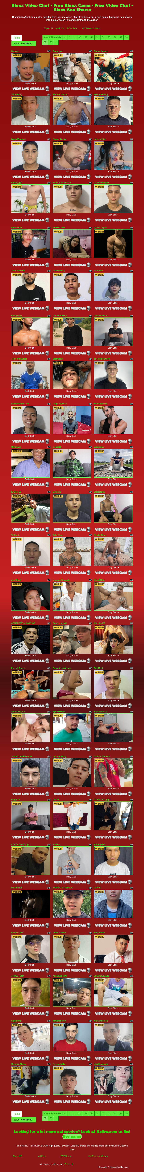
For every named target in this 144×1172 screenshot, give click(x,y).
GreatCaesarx (59, 933)
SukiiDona (16, 1021)
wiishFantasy (100, 711)
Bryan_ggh (58, 51)
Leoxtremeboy (59, 756)
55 (121, 37)
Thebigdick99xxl (102, 359)
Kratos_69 (16, 492)
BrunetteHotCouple (62, 668)
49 (86, 37)
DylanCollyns (100, 227)
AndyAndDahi (18, 271)
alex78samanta (101, 1064)
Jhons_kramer (101, 51)
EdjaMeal (98, 668)
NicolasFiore (100, 535)
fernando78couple (61, 580)
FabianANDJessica (62, 182)
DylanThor (58, 535)
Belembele (58, 359)
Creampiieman (60, 139)
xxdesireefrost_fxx (20, 404)
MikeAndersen (101, 1021)
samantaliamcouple (20, 844)
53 (109, 37)
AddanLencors (60, 976)
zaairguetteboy (101, 94)
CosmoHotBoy (60, 315)
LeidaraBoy (99, 492)
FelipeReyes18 (60, 404)
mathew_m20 (17, 933)
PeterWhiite (16, 227)
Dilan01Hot (99, 580)
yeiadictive (99, 447)
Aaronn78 (98, 271)
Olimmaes (16, 447)
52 (103, 37)
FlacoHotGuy (59, 271)
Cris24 (56, 799)
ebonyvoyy (16, 315)
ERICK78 (57, 492)
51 (97, 37)
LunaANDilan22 (101, 976)
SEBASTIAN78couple (21, 756)
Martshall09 (99, 623)
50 (92, 37)
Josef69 (56, 844)
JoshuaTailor (17, 976)
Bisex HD (48, 28)
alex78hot (16, 580)
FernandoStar (59, 1064)
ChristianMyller (18, 1064)
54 (115, 37)
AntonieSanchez (60, 94)
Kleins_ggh (16, 182)
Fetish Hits (69, 1164)
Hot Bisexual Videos (90, 28)
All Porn (60, 28)
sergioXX (15, 799)
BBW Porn (72, 28)
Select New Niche (23, 43)
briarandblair (100, 139)
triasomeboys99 (101, 182)
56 (126, 37)
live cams (72, 1136)
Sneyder (15, 51)
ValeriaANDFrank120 (62, 888)
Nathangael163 (101, 404)
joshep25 (57, 447)
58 (51, 42)
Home (16, 37)
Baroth (97, 888)
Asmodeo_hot (18, 711)
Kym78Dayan (59, 711)
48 (80, 37)
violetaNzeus (59, 227)
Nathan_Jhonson (102, 756)
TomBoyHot (99, 844)
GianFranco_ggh (102, 799)
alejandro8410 (100, 315)
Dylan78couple (18, 139)
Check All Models (52, 37)
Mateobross (99, 933)
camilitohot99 (59, 1021)
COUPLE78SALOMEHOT (23, 623)
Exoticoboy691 (60, 623)
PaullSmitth (16, 888)
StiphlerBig (16, 94)
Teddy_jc (15, 535)
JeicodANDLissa (19, 359)
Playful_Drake (18, 668)
